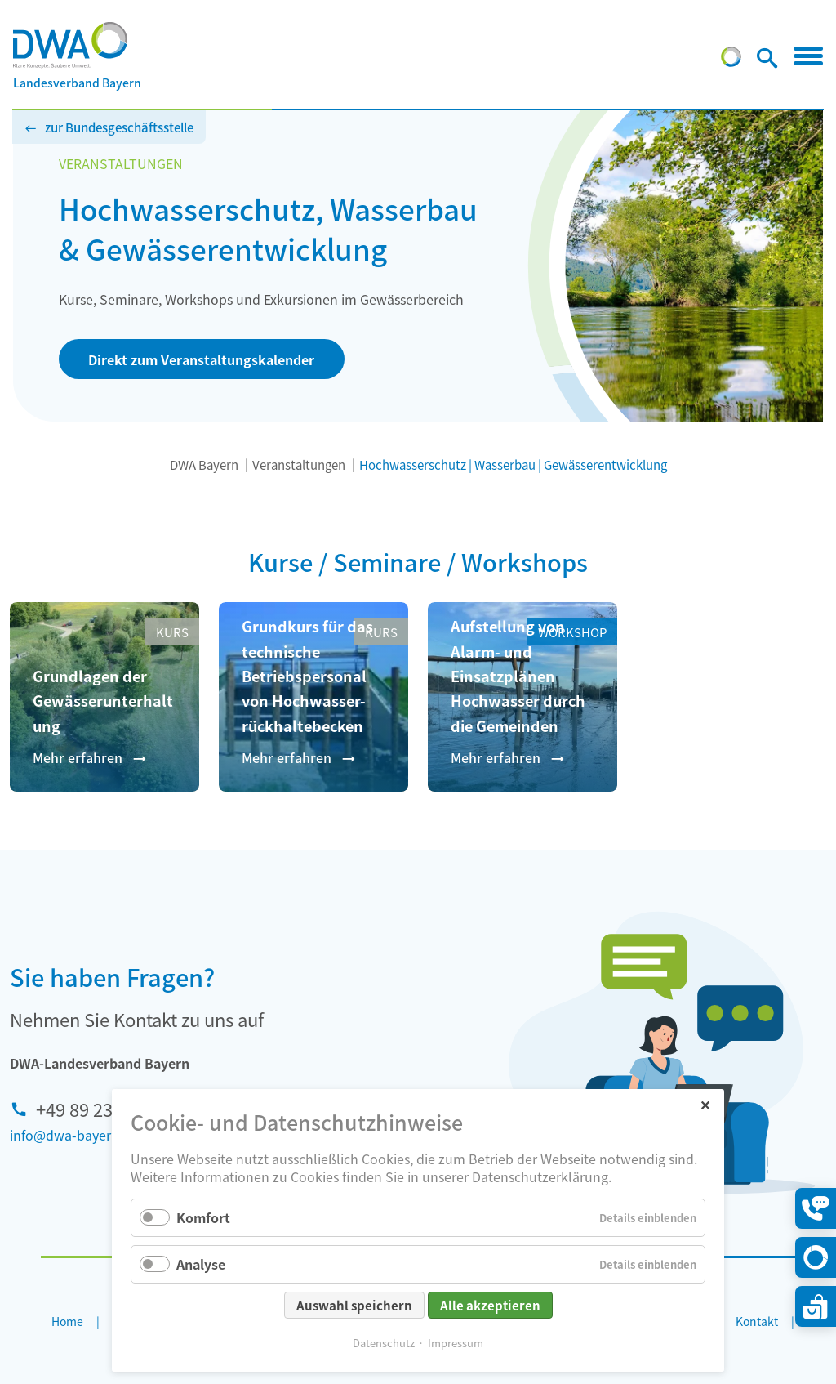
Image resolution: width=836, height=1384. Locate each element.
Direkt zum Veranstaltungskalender (201, 359)
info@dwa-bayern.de (74, 1135)
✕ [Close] (705, 1104)
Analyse (200, 1264)
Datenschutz (384, 1343)
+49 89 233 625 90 (108, 1109)
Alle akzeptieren (490, 1305)
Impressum (455, 1343)
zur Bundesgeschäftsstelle (119, 127)
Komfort (203, 1217)
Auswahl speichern (354, 1305)
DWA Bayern (204, 464)
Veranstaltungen (298, 464)
